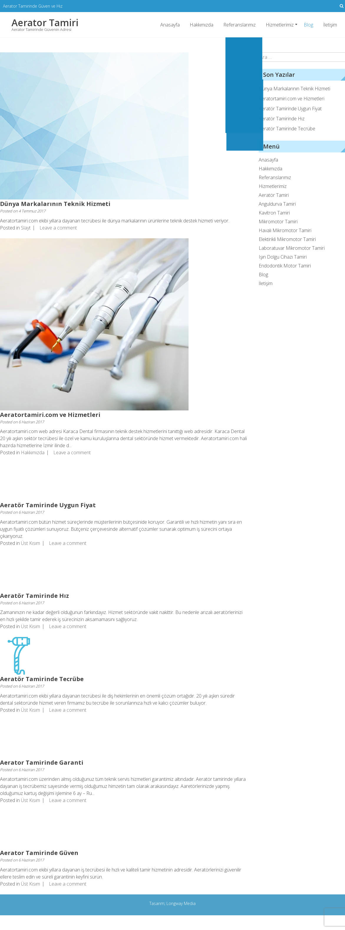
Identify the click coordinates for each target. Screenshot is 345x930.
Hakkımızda (201, 24)
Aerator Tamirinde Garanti (41, 762)
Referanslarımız (239, 24)
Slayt (26, 227)
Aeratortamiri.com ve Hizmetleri (50, 414)
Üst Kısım (30, 543)
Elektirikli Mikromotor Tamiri (287, 239)
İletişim (330, 24)
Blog (308, 24)
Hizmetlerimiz (280, 24)
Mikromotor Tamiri (278, 221)
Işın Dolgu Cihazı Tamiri (283, 257)
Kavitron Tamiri (274, 212)
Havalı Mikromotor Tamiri (285, 230)
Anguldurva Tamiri (277, 204)
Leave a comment (58, 227)
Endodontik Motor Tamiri (285, 265)
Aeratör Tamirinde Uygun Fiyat (48, 505)
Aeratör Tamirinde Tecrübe (42, 679)
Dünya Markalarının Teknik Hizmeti (55, 204)
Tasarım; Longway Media (172, 903)
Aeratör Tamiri (274, 195)
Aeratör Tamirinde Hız (34, 595)
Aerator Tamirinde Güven (39, 853)
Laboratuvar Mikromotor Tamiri (292, 248)
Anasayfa (170, 24)
